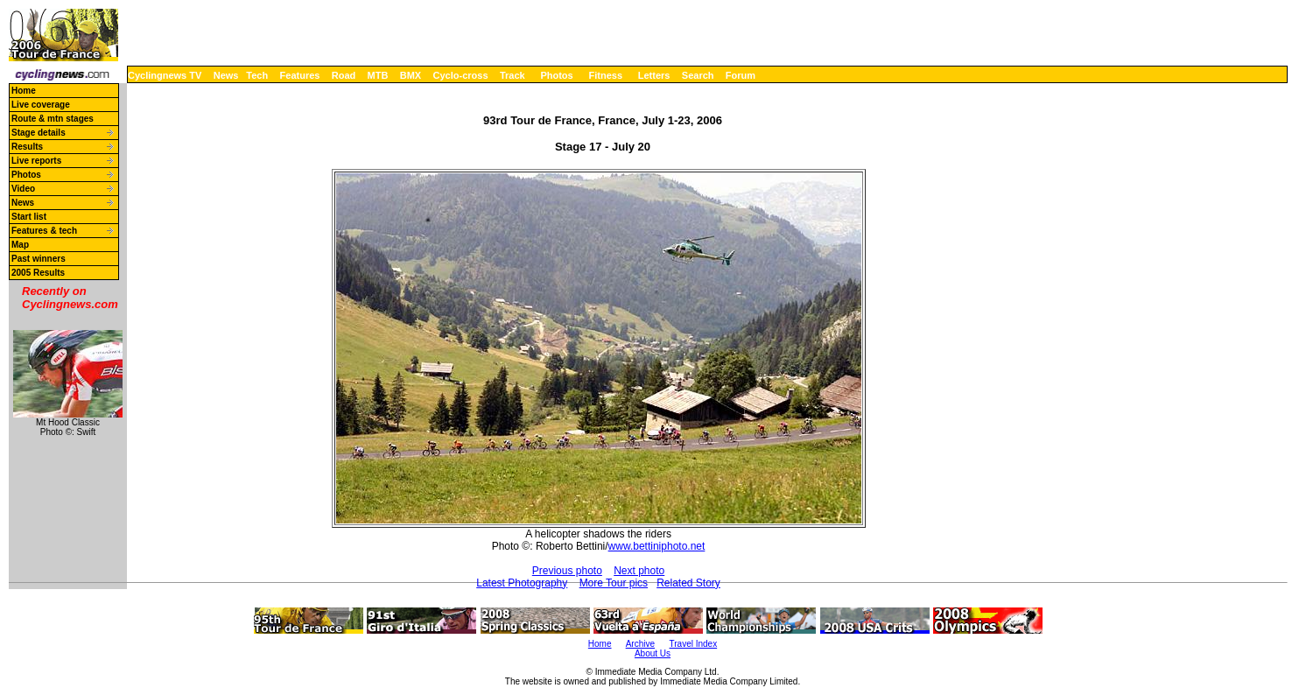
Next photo (639, 571)
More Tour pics (613, 583)
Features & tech (44, 230)
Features (300, 75)
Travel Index (694, 644)
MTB (378, 75)
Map (20, 244)
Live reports (36, 160)
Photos (556, 75)
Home (23, 90)
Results (27, 146)
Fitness (605, 75)
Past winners (38, 258)
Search (698, 75)
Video (23, 188)
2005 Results (38, 272)
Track (512, 75)
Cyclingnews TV (164, 75)
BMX (410, 75)
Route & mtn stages (52, 118)
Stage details (38, 132)
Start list (28, 216)
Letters (654, 75)
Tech (257, 75)
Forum (740, 75)
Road (344, 75)
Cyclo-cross (460, 75)
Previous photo (567, 571)
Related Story (688, 583)
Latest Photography (521, 583)
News (226, 75)
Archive (640, 644)
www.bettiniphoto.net (657, 546)
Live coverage (40, 104)
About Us (653, 653)
